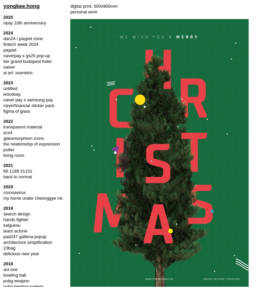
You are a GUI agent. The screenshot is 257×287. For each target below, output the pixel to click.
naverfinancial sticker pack (28, 105)
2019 (8, 208)
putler (8, 149)
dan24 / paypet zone (23, 38)
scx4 (7, 132)
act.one (10, 269)
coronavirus (14, 192)
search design (16, 213)
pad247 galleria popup (25, 236)
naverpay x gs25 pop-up (26, 55)
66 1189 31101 (17, 171)
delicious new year (21, 253)
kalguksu (11, 225)
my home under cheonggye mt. (33, 198)
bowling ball (14, 275)
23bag (9, 248)
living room (13, 155)
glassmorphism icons (23, 138)
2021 (8, 165)
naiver (9, 67)
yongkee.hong (21, 6)
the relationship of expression (31, 144)
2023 (8, 82)
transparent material (22, 126)
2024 (8, 32)
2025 (8, 17)
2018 (8, 263)
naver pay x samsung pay (28, 99)
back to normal (17, 176)
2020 (8, 186)
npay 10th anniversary (24, 22)
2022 (8, 121)
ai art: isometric (18, 72)
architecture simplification (27, 242)
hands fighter (15, 219)
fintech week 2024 (20, 44)
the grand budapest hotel (27, 61)
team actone (15, 230)
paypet (9, 50)
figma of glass (16, 111)
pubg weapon (16, 280)
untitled (10, 88)
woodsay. (12, 94)
